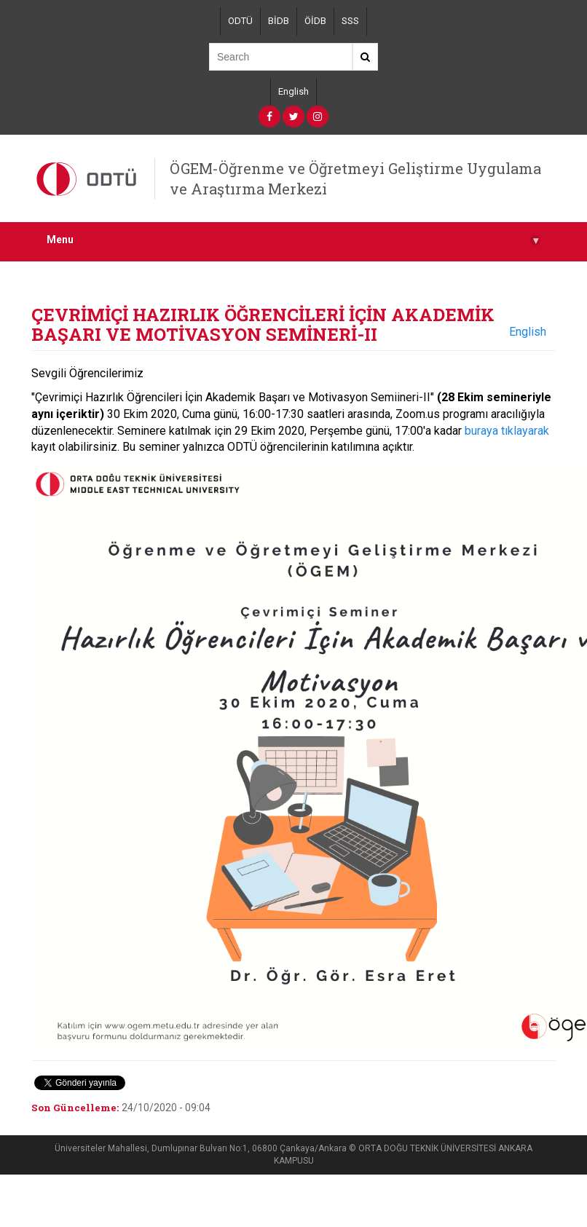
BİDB (278, 20)
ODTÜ (240, 20)
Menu (293, 240)
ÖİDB (315, 20)
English (293, 91)
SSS (350, 20)
